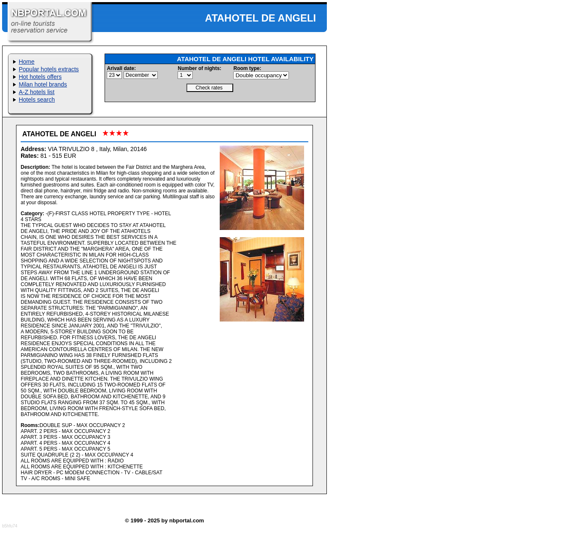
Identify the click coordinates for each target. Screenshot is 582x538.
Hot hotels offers (40, 76)
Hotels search (37, 99)
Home (26, 61)
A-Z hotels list (36, 92)
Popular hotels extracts (48, 69)
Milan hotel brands (43, 84)
